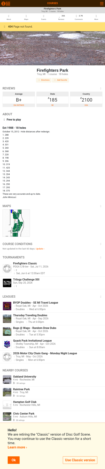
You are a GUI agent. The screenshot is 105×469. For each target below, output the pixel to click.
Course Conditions (52, 244)
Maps (52, 206)
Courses (52, 3)
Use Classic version (80, 460)
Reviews (52, 88)
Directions (44, 80)
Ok (13, 460)
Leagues (52, 296)
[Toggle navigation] (102, 3)
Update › (40, 248)
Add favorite (60, 80)
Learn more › (17, 447)
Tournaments (52, 257)
